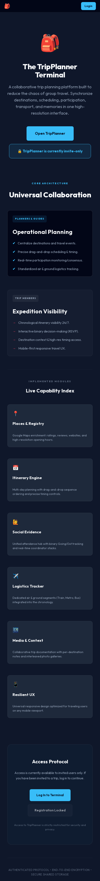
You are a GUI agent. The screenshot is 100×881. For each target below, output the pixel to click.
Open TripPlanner (50, 133)
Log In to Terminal (50, 795)
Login (88, 6)
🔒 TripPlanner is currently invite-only (50, 151)
